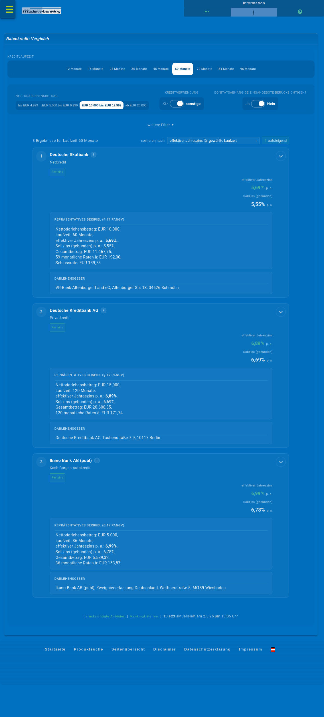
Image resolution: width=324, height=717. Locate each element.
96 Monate (264, 72)
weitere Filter (160, 156)
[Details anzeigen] (281, 186)
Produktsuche (88, 681)
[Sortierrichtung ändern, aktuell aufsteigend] (275, 171)
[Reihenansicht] (207, 14)
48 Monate (161, 72)
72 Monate (212, 72)
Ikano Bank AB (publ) (74, 492)
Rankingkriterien (144, 648)
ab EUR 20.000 (195, 108)
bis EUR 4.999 (52, 108)
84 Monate (238, 72)
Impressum (250, 681)
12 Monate (57, 72)
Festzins (61, 203)
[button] (161, 254)
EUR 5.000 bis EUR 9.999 (94, 108)
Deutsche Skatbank (72, 186)
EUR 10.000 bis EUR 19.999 (149, 108)
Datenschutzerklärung (207, 681)
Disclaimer (164, 681)
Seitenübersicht (128, 681)
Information (254, 5)
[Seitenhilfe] (300, 14)
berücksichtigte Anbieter (104, 648)
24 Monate (109, 72)
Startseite (55, 681)
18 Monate (83, 72)
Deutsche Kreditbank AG (77, 341)
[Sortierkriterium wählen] (213, 171)
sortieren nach (153, 171)
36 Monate (135, 72)
